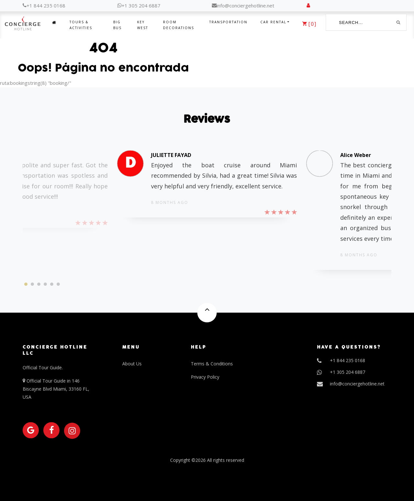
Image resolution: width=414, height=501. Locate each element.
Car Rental (273, 22)
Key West (142, 25)
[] (309, 24)
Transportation (228, 22)
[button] (25, 284)
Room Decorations (178, 25)
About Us (132, 364)
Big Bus (117, 25)
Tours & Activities (81, 25)
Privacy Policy (205, 377)
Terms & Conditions (212, 364)
